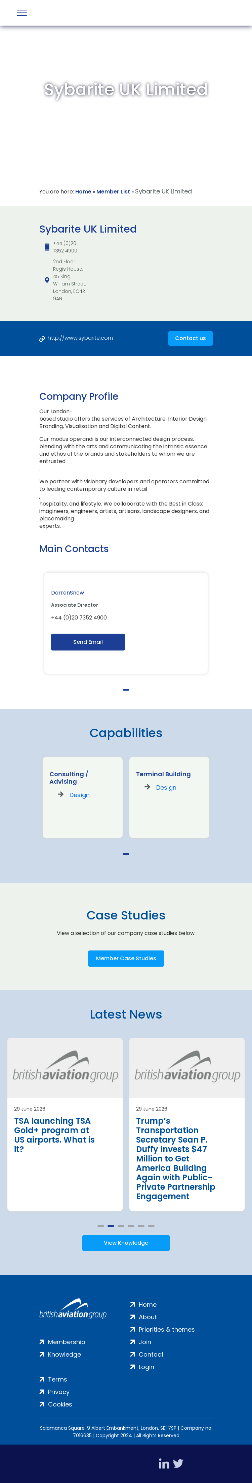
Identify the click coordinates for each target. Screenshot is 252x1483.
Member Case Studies (126, 958)
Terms (57, 1379)
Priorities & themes (167, 1329)
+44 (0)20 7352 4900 (65, 247)
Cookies (60, 1404)
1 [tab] (126, 690)
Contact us (190, 338)
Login (146, 1367)
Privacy (59, 1392)
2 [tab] (111, 1226)
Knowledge (64, 1354)
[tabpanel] (126, 623)
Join (145, 1342)
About (148, 1317)
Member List (113, 191)
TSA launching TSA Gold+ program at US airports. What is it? (54, 1135)
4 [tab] (131, 1226)
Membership (66, 1342)
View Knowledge (126, 1243)
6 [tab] (151, 1226)
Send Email (88, 642)
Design (80, 795)
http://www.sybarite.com (80, 338)
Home (83, 191)
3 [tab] (121, 1226)
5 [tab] (141, 1226)
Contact (151, 1354)
